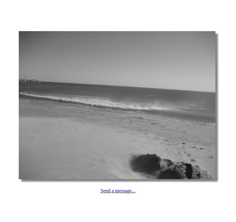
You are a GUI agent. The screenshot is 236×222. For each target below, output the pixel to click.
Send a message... (117, 190)
